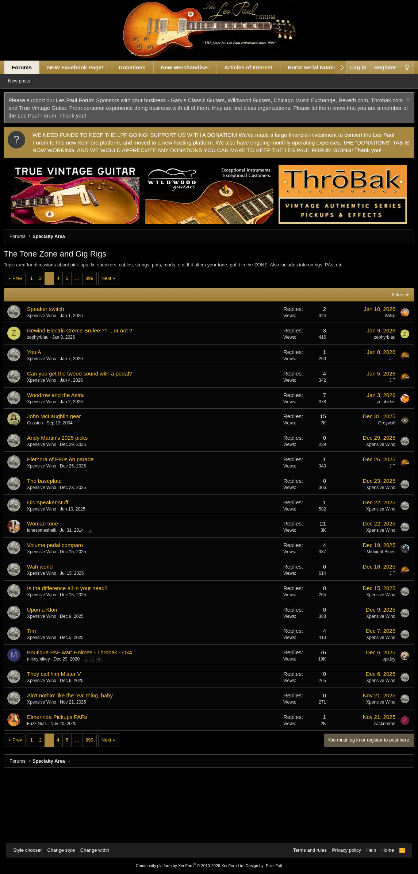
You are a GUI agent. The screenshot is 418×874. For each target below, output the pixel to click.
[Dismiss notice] (401, 100)
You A (40, 420)
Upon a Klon (48, 678)
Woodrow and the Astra (61, 463)
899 (96, 346)
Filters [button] (392, 363)
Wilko (383, 383)
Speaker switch (51, 377)
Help (367, 850)
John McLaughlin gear (60, 484)
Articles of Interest (254, 67)
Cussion (41, 491)
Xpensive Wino (47, 383)
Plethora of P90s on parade (66, 527)
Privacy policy (342, 850)
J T (386, 427)
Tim (37, 699)
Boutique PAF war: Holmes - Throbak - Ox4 (85, 720)
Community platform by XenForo (190, 865)
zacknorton (378, 791)
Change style (64, 850)
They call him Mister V (60, 742)
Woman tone (48, 592)
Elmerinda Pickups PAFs (63, 785)
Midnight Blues (374, 620)
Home (384, 850)
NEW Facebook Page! (81, 67)
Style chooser (31, 850)
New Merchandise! (191, 67)
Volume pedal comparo (61, 613)
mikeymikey (44, 727)
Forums (28, 67)
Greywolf (380, 491)
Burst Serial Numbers (322, 67)
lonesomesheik (47, 598)
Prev (23, 346)
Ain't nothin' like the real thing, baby (76, 764)
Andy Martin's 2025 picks (63, 506)
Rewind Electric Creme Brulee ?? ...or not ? (85, 399)
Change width (98, 850)
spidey (382, 727)
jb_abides (379, 470)
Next (113, 346)
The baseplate (50, 549)
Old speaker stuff (53, 570)
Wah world (46, 635)
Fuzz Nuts (43, 791)
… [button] (83, 346)
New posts (29, 81)
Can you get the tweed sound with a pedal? (85, 442)
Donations (138, 67)
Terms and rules (306, 850)
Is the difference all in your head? (73, 656)
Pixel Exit (274, 865)
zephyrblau (44, 405)
